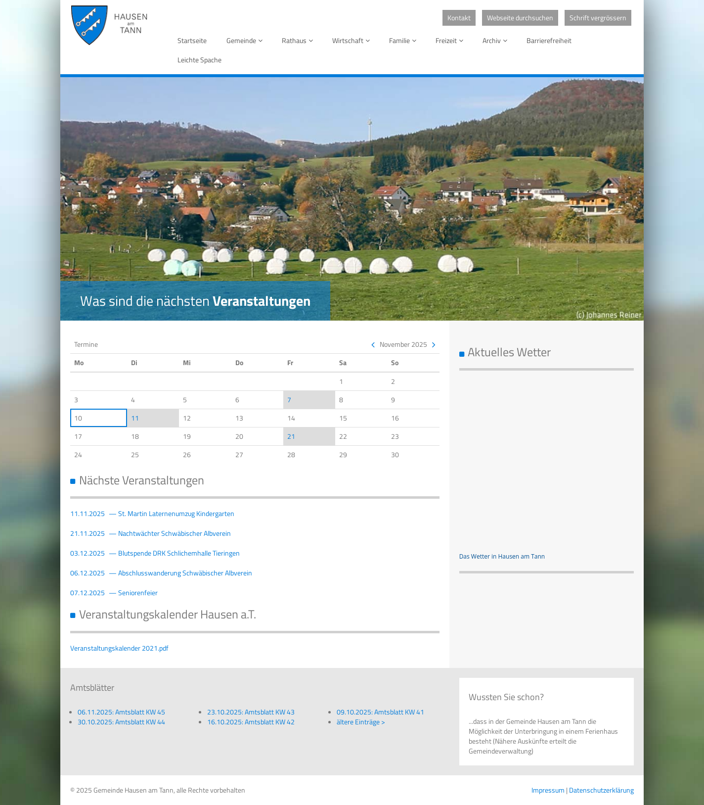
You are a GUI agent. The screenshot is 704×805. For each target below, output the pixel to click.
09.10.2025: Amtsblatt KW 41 (380, 712)
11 (135, 418)
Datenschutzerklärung (601, 790)
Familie (404, 40)
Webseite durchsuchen (520, 17)
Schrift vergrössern (598, 17)
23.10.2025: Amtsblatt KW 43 (251, 712)
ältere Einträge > (361, 721)
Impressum (548, 790)
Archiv (497, 40)
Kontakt (459, 17)
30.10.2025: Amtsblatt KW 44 (121, 721)
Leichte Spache (199, 59)
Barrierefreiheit (549, 40)
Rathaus (299, 40)
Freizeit (451, 40)
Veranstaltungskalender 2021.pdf (119, 648)
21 (291, 436)
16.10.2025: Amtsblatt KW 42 (251, 721)
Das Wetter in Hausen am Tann (502, 556)
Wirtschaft (352, 40)
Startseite (192, 40)
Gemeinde (246, 40)
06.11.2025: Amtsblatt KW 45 (121, 712)
